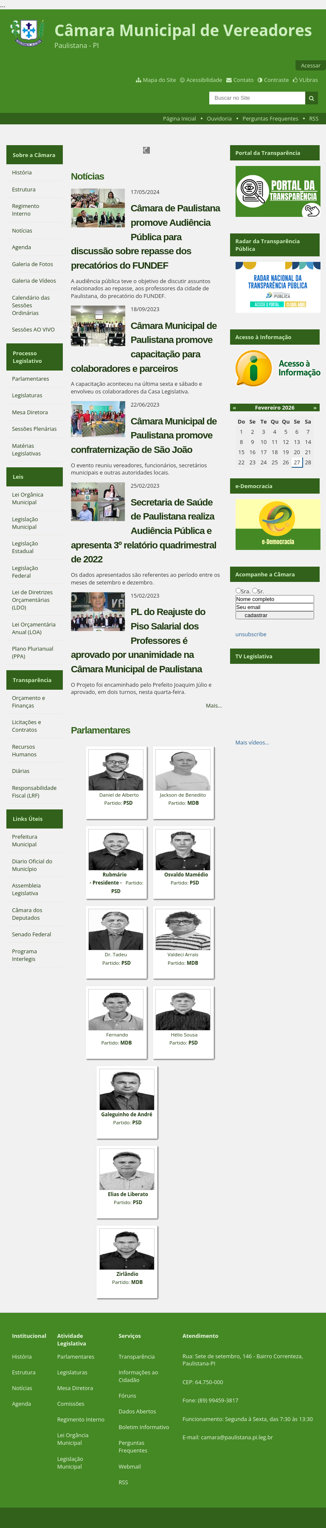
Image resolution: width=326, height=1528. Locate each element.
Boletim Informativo (144, 1427)
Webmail (130, 1466)
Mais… (214, 705)
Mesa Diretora (75, 1388)
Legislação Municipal (70, 1462)
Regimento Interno (81, 1419)
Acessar (310, 65)
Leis (17, 467)
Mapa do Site (159, 80)
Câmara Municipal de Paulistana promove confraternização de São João (144, 435)
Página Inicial (179, 118)
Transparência (31, 666)
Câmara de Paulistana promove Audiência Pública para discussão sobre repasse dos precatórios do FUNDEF (145, 236)
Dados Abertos (137, 1411)
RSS (313, 118)
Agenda (21, 1403)
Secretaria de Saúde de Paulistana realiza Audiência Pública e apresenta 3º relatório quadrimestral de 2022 (143, 531)
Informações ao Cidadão (138, 1376)
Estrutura (24, 1372)
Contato (243, 80)
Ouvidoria (219, 118)
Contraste (276, 80)
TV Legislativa (254, 656)
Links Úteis (27, 801)
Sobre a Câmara (33, 153)
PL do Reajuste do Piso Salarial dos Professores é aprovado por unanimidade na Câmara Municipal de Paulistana (138, 640)
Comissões (70, 1403)
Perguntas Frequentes (270, 118)
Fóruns (127, 1395)
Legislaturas (72, 1372)
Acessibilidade (204, 80)
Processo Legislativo (26, 351)
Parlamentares (75, 1356)
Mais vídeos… (253, 742)
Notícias (22, 1388)
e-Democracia (254, 486)
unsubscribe (251, 634)
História (22, 1356)
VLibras (308, 80)
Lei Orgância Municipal (73, 1439)
